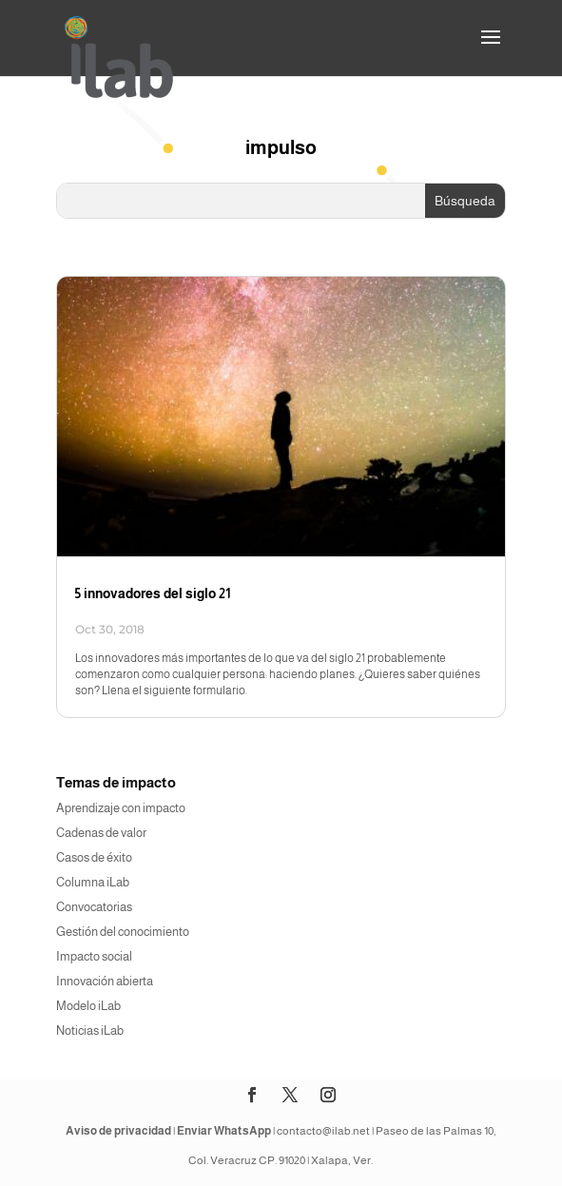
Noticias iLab (90, 1030)
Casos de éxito (94, 857)
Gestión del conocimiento (122, 931)
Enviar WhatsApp (224, 1130)
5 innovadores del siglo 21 (153, 593)
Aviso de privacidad (118, 1130)
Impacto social (94, 956)
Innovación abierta (104, 981)
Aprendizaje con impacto (120, 808)
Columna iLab (92, 882)
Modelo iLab (88, 1006)
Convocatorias (94, 907)
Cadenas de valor (101, 833)
